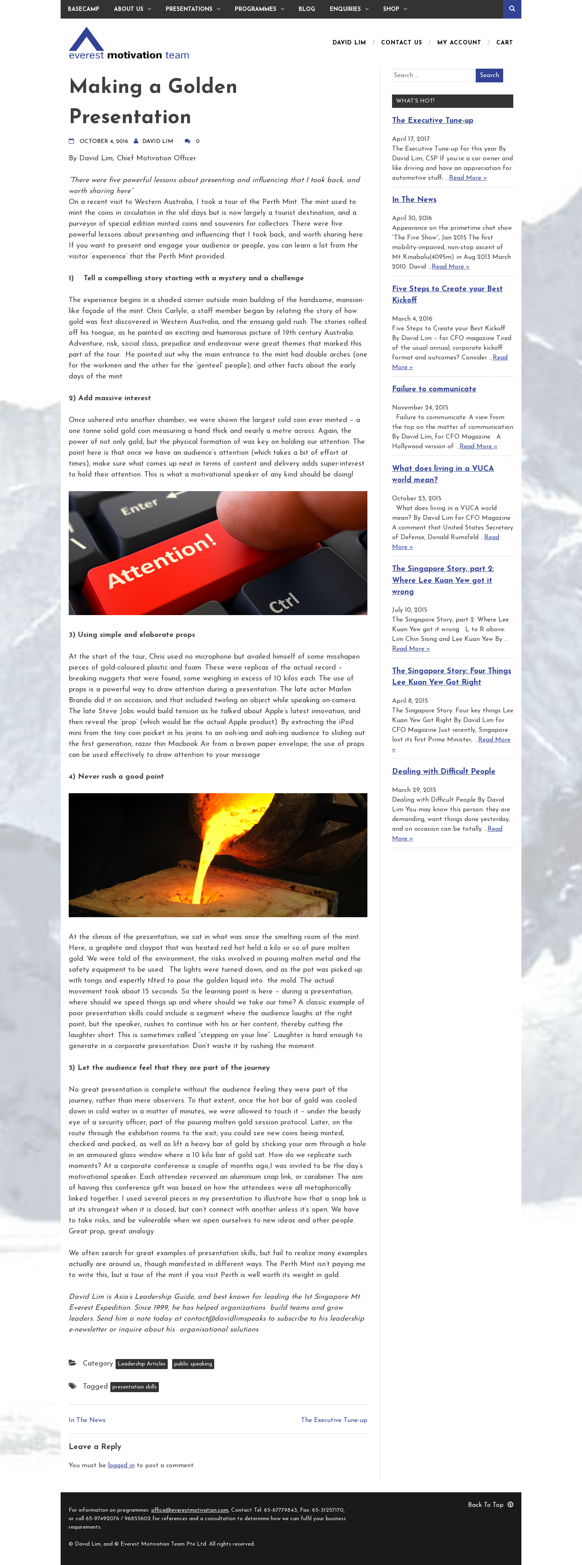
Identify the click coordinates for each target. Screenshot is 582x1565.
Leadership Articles (142, 1364)
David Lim (349, 43)
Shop (395, 9)
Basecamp (83, 9)
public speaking (193, 1364)
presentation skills (134, 1387)
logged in (121, 1465)
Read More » (468, 178)
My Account (459, 43)
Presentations (193, 9)
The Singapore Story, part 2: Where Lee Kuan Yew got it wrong (443, 580)
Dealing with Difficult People (444, 772)
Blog (307, 9)
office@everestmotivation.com (189, 1510)
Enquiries (349, 9)
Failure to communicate (434, 389)
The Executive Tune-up (334, 1420)
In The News (87, 1420)
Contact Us (401, 43)
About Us (132, 9)
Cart (504, 43)
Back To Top (490, 1505)
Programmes (259, 9)
